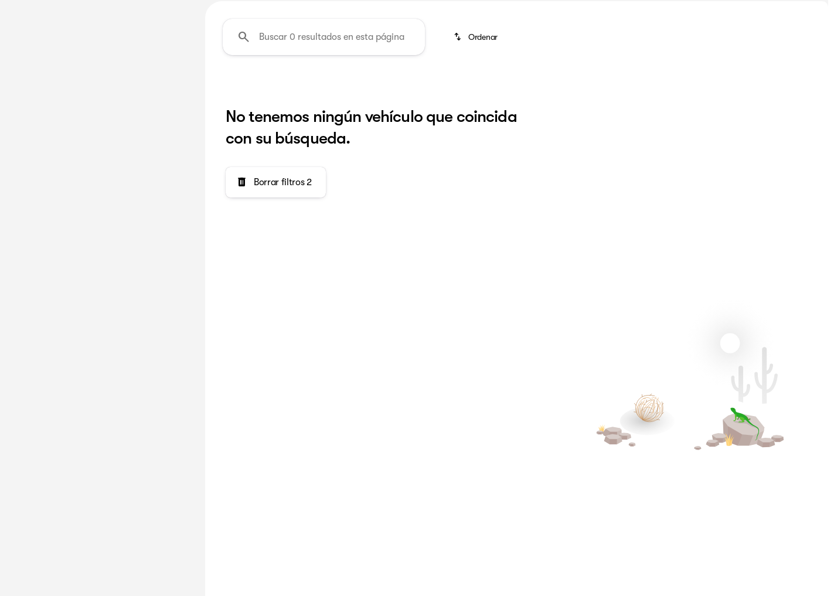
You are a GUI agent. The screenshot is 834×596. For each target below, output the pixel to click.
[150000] (153, 279)
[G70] (71, 145)
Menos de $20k (709, 87)
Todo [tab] (99, 87)
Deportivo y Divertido (604, 87)
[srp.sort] (476, 147)
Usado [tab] (160, 87)
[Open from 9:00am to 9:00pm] (770, 9)
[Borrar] (151, 359)
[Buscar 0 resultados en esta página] (324, 147)
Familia (385, 87)
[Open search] (694, 39)
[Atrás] (158, 121)
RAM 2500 (239, 87)
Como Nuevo (503, 87)
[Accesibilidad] (32, 9)
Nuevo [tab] (39, 87)
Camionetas (315, 87)
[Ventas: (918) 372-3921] (667, 9)
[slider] (27, 219)
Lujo (438, 87)
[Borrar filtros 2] (276, 292)
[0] (37, 279)
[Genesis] (31, 145)
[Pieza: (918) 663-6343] (591, 9)
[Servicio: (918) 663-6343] (511, 9)
